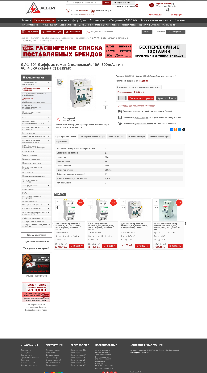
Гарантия (143, 24)
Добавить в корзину (141, 98)
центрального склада (144, 123)
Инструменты (28, 172)
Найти (146, 32)
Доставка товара (111, 24)
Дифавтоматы (82, 38)
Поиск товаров (52, 365)
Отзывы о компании (36, 235)
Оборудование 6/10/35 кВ (123, 20)
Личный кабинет (49, 24)
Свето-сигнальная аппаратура (30, 181)
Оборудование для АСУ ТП (33, 204)
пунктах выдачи (141, 117)
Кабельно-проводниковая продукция (33, 197)
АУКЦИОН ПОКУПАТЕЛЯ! (36, 276)
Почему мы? (26, 352)
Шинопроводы (28, 189)
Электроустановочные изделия (32, 168)
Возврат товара (129, 24)
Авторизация (155, 14)
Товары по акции (53, 31)
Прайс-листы (51, 352)
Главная (26, 20)
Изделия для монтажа (31, 163)
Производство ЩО (77, 360)
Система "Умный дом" (31, 208)
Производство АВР (78, 355)
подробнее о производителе (163, 76)
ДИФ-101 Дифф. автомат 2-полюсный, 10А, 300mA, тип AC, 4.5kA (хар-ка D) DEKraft (134, 226)
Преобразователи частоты (33, 136)
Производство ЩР (77, 357)
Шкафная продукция (31, 159)
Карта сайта (26, 360)
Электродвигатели (30, 185)
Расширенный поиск (123, 2)
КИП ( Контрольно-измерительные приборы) (33, 147)
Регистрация (176, 14)
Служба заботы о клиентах (163, 24)
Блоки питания (28, 133)
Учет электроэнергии (104, 354)
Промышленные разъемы (33, 176)
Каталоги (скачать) (53, 360)
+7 (79, 10)
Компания (63, 20)
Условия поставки (28, 362)
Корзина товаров (68, 24)
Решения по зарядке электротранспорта (31, 141)
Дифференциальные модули (34, 102)
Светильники (28, 151)
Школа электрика (53, 362)
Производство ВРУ (77, 352)
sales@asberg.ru (104, 10)
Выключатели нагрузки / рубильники (33, 128)
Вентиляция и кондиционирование (104, 365)
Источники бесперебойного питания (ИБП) (34, 213)
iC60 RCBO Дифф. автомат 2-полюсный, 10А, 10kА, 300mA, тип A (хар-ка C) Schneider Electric (68, 226)
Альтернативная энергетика (156, 20)
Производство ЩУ (77, 362)
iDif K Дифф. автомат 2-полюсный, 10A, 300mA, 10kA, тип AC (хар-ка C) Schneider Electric (101, 226)
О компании (26, 350)
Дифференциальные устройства (57, 38)
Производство (98, 20)
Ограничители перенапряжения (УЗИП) (33, 122)
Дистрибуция (79, 20)
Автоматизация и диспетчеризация (102, 351)
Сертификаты (26, 355)
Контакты (180, 20)
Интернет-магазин (44, 20)
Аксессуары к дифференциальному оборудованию (31, 107)
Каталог (35, 38)
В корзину (76, 245)
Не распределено (29, 201)
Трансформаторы (29, 155)
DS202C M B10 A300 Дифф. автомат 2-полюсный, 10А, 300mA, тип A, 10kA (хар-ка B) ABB (167, 226)
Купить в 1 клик (167, 98)
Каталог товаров (30, 24)
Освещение (100, 361)
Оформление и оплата (89, 24)
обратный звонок (87, 15)
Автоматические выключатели (29, 83)
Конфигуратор (31, 31)
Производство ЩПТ (78, 365)
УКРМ (24, 193)
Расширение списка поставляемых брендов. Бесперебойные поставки (36, 307)
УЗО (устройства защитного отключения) (34, 94)
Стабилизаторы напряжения (34, 218)
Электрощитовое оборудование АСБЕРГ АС (36, 225)
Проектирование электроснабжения (103, 358)
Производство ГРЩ (78, 350)
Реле (24, 117)
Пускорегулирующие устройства (31, 113)
